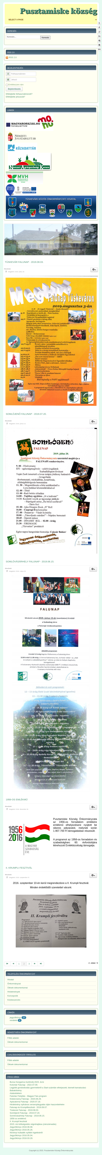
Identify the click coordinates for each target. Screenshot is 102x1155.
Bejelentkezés (14, 89)
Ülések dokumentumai (17, 987)
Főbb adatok (13, 1038)
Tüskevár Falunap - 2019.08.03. (24, 262)
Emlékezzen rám (16, 84)
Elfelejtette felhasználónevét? (19, 94)
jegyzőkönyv (15, 1017)
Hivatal (10, 979)
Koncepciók (12, 996)
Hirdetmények (13, 992)
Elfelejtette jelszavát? (15, 97)
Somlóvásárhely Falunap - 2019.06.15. (30, 561)
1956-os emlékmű (17, 799)
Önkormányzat (14, 983)
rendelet (13, 1020)
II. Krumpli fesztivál (19, 867)
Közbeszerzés (13, 1000)
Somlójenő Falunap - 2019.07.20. (26, 414)
